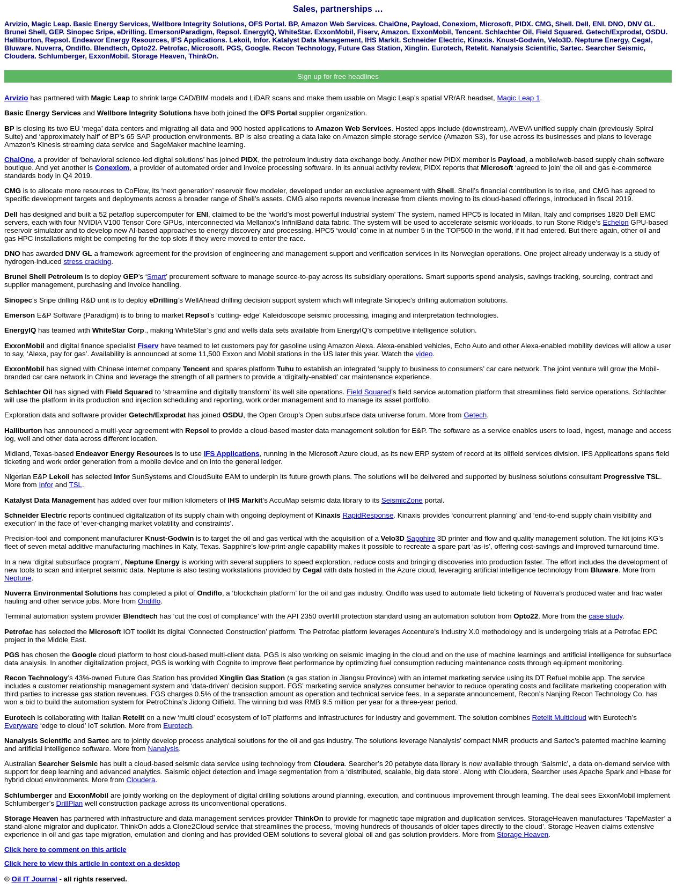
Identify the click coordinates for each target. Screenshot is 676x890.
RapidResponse (368, 515)
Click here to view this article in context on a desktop (92, 863)
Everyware (21, 726)
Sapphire (421, 538)
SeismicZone (402, 500)
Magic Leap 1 (518, 98)
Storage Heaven (522, 834)
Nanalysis (163, 749)
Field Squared (369, 392)
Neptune (17, 578)
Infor (46, 485)
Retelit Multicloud (559, 718)
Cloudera (140, 780)
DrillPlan (69, 803)
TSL (75, 485)
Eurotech (177, 726)
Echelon (615, 222)
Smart (156, 277)
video (424, 354)
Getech (475, 415)
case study (605, 616)
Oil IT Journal (34, 879)
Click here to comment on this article (65, 849)
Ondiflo (149, 601)
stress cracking (87, 262)
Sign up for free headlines (338, 76)
